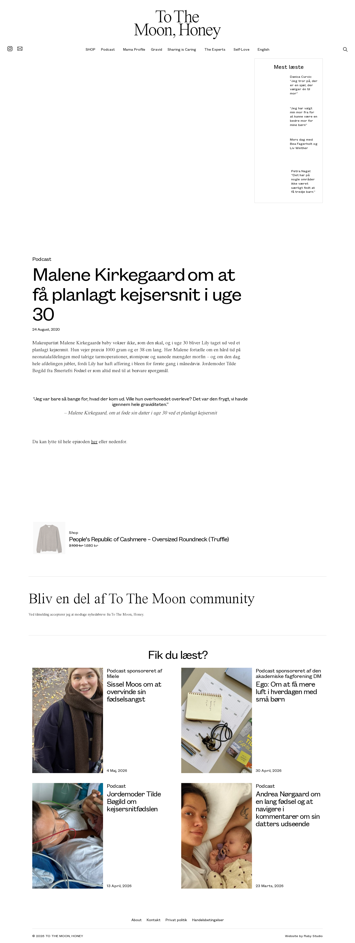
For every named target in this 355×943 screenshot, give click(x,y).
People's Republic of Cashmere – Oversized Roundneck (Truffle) (149, 539)
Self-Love (241, 49)
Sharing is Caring (182, 49)
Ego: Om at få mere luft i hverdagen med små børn (286, 691)
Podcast (108, 49)
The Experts (214, 49)
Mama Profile (134, 49)
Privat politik (176, 919)
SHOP (90, 49)
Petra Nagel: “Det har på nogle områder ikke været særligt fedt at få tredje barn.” (303, 181)
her (94, 441)
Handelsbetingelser (208, 919)
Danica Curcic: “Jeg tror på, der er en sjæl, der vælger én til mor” (304, 85)
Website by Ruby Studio (304, 936)
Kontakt (154, 919)
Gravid (156, 49)
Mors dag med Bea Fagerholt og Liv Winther (304, 143)
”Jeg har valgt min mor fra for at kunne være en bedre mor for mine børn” (303, 116)
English (263, 49)
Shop (73, 532)
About (136, 919)
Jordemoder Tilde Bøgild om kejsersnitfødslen (134, 801)
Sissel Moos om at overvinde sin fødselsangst (134, 691)
